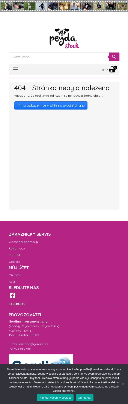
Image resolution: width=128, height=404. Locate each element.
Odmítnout (84, 397)
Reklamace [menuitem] (17, 248)
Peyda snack (30, 326)
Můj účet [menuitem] (15, 275)
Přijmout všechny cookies (55, 397)
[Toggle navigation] (15, 69)
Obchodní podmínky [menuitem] (23, 242)
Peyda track (49, 326)
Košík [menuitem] (12, 282)
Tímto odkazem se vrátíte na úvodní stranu (51, 105)
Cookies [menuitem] (14, 262)
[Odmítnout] (122, 384)
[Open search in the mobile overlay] (64, 57)
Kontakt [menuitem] (14, 255)
